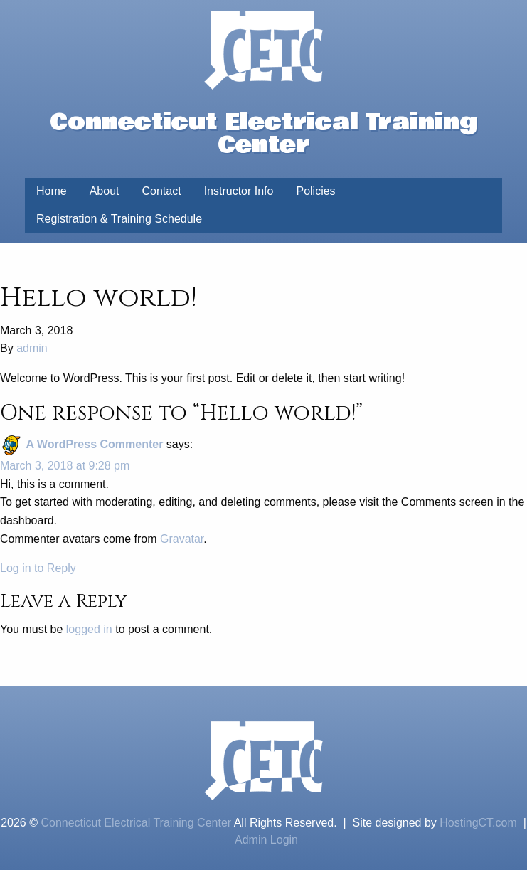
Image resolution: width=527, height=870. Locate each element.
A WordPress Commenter (94, 444)
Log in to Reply (38, 568)
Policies (315, 191)
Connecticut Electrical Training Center (136, 823)
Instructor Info (239, 191)
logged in (89, 629)
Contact (161, 191)
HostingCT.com (478, 823)
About (104, 191)
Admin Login (266, 840)
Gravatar (181, 539)
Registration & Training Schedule (119, 219)
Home (51, 191)
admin (32, 348)
